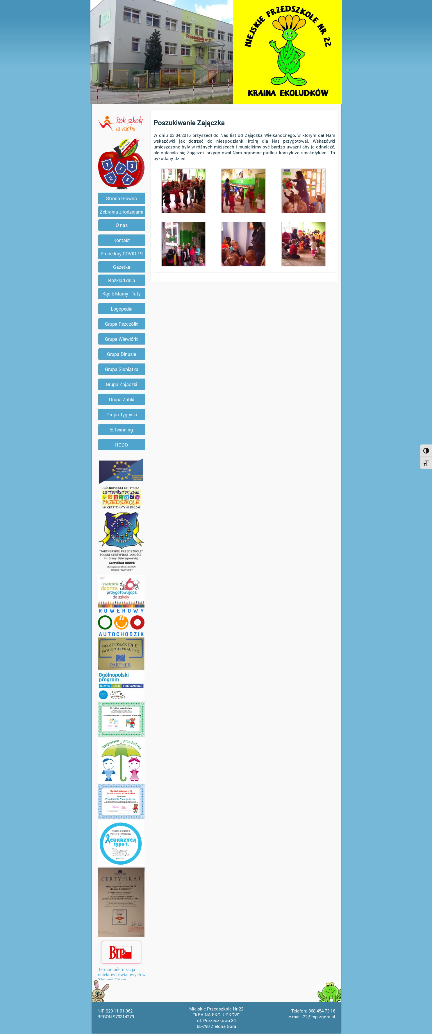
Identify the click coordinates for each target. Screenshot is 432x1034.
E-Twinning (121, 429)
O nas (122, 225)
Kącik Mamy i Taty (121, 294)
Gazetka (121, 267)
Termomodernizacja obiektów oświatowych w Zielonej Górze (122, 974)
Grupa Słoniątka (121, 369)
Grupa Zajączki (121, 384)
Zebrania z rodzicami (121, 212)
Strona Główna (121, 198)
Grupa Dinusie (121, 354)
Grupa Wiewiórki (121, 339)
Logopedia (122, 309)
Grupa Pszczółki (121, 324)
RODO (121, 445)
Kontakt (121, 240)
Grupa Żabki (121, 399)
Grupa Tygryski (121, 414)
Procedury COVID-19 (122, 253)
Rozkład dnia (121, 280)
